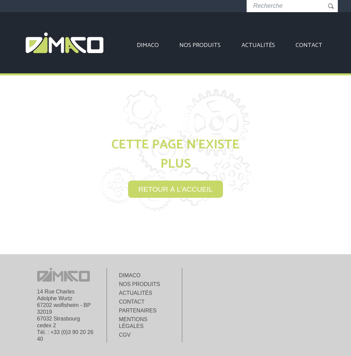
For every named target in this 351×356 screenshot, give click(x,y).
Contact (309, 45)
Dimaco (148, 45)
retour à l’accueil (175, 189)
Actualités (258, 45)
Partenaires (137, 310)
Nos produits (200, 45)
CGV (125, 335)
